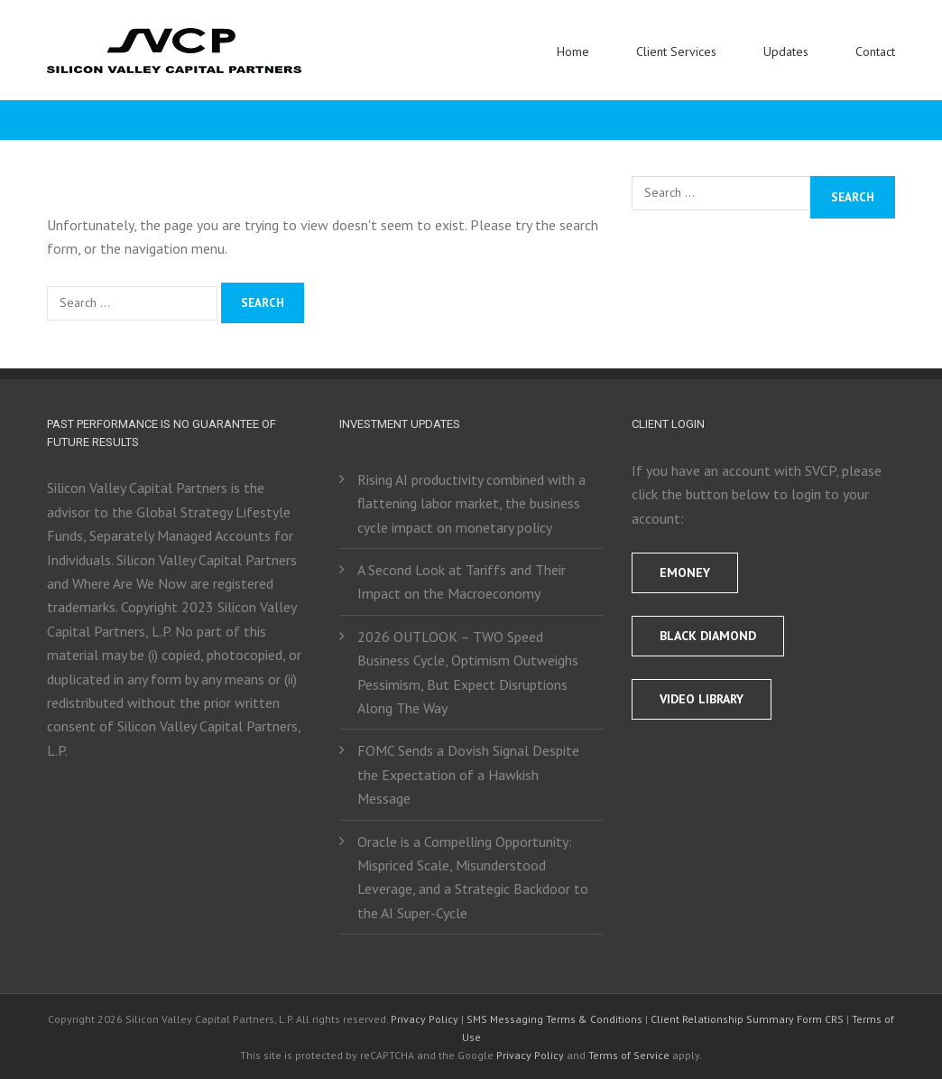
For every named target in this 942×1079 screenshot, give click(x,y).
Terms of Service (629, 1055)
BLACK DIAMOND (708, 636)
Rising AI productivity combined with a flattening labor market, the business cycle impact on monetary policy (471, 503)
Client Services (676, 51)
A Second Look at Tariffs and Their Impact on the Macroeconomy (461, 581)
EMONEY (685, 572)
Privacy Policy (424, 1019)
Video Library (701, 699)
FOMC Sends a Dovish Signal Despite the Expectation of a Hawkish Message (468, 774)
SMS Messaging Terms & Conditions (554, 1019)
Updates (785, 51)
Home (573, 51)
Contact (875, 51)
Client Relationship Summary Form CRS (747, 1019)
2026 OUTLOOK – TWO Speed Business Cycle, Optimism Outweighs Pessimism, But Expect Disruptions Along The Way (467, 672)
